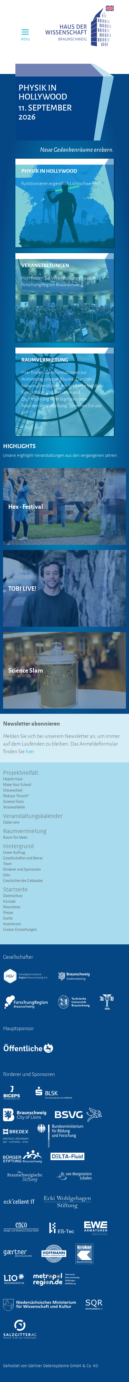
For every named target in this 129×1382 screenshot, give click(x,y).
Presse (8, 912)
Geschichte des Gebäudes (23, 880)
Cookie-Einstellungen (20, 929)
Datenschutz (13, 895)
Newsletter (12, 907)
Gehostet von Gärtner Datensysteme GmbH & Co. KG (50, 1366)
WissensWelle (14, 807)
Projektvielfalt (20, 773)
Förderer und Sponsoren (22, 869)
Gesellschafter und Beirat (23, 858)
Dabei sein (11, 822)
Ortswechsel (12, 790)
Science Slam (13, 801)
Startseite (15, 889)
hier (30, 751)
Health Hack (13, 779)
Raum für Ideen (15, 837)
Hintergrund (18, 846)
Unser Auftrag (14, 852)
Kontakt (9, 901)
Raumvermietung (24, 831)
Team (7, 863)
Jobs (6, 875)
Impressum (12, 923)
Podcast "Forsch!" (16, 795)
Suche (8, 918)
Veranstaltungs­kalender (33, 816)
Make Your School (17, 784)
